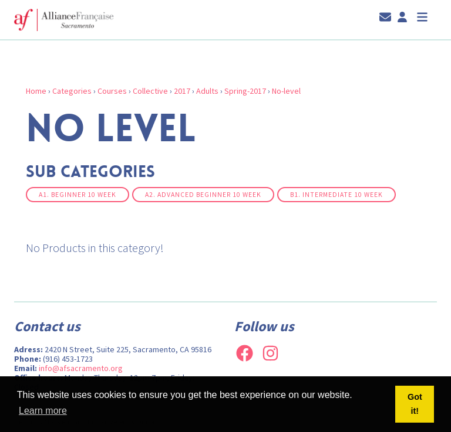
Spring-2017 (245, 91)
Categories (72, 91)
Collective (150, 91)
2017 (182, 91)
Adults (207, 91)
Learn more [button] (43, 411)
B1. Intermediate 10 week (336, 195)
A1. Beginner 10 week (77, 195)
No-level (286, 91)
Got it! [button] (415, 404)
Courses (112, 91)
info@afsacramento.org (81, 368)
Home (36, 91)
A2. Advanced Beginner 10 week (203, 195)
